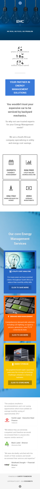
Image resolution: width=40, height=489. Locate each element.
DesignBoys (28, 481)
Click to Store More (20, 383)
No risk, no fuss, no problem (20, 31)
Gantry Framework (24, 476)
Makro (13, 467)
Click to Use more (20, 335)
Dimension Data (16, 445)
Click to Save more (20, 288)
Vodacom (14, 423)
